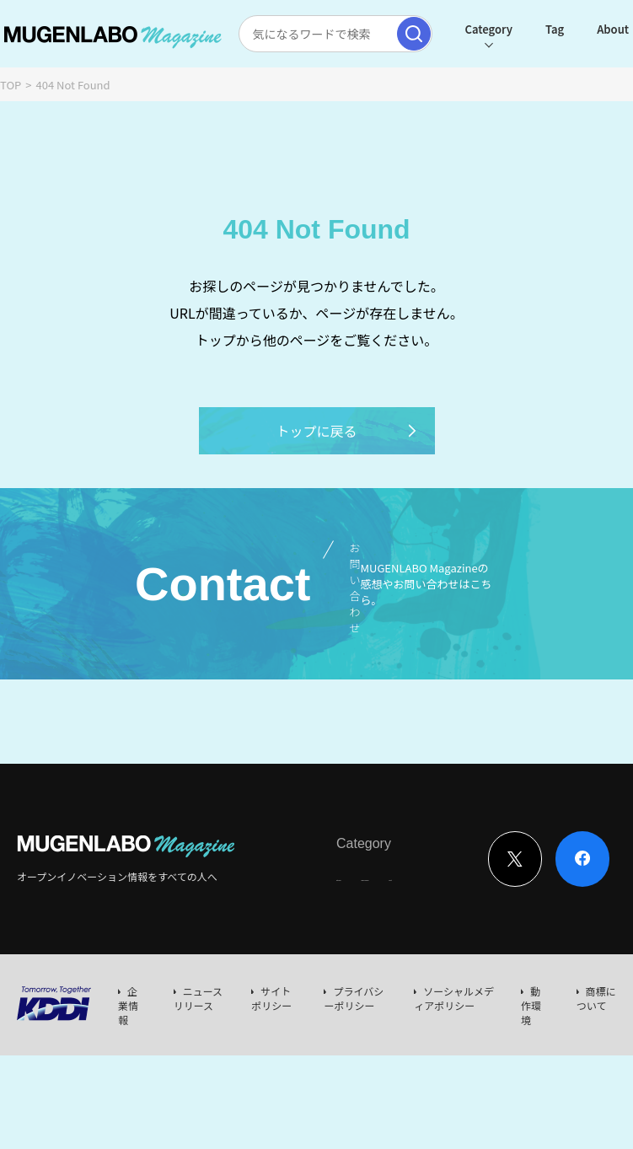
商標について (596, 998)
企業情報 (128, 1005)
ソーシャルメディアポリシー (454, 998)
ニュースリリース (198, 998)
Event (472, 871)
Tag (518, 29)
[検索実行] (377, 34)
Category (451, 29)
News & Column (419, 876)
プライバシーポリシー (354, 998)
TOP (10, 85)
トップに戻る (346, 431)
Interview (358, 871)
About (577, 29)
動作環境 (531, 1005)
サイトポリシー (271, 998)
